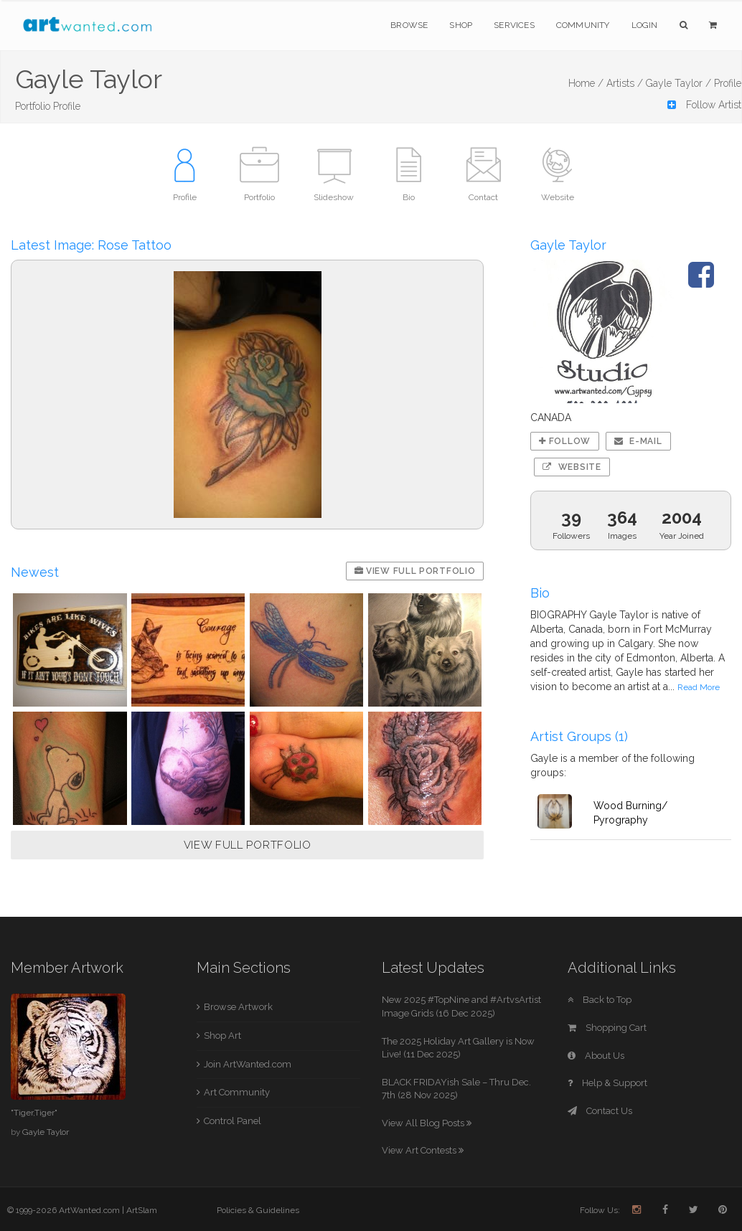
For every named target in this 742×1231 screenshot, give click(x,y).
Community (583, 25)
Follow (565, 441)
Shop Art (222, 1035)
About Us (596, 1055)
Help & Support (607, 1082)
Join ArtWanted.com (247, 1064)
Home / (586, 83)
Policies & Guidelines (258, 1210)
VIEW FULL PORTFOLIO (247, 845)
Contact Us (600, 1110)
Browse (409, 25)
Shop (460, 25)
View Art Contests (423, 1150)
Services (514, 25)
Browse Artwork (238, 1006)
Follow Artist (704, 104)
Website (572, 467)
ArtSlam (141, 1210)
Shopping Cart (607, 1027)
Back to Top (599, 999)
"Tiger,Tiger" (34, 1113)
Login (644, 25)
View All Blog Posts (426, 1123)
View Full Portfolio (415, 571)
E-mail (638, 441)
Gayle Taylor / (678, 83)
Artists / (624, 83)
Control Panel (232, 1121)
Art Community (237, 1092)
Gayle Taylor (45, 1132)
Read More (698, 687)
